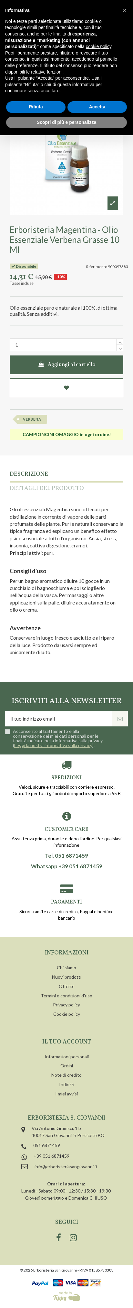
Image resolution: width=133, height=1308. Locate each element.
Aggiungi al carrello (67, 364)
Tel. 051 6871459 (66, 856)
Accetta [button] (97, 106)
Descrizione (29, 474)
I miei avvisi (66, 1093)
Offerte (67, 986)
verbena (32, 419)
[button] (124, 10)
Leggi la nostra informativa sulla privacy (53, 745)
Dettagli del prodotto (47, 489)
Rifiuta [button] (36, 106)
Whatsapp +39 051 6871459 (66, 866)
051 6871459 (46, 1145)
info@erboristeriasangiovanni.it (66, 1166)
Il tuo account (66, 1042)
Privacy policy (66, 1004)
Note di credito (66, 1075)
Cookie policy (66, 1014)
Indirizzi (66, 1084)
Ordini (66, 1065)
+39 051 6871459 (51, 1156)
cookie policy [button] (98, 46)
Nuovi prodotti (66, 977)
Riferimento (96, 266)
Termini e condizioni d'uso (66, 995)
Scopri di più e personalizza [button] (66, 122)
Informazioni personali (67, 1056)
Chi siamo (66, 967)
